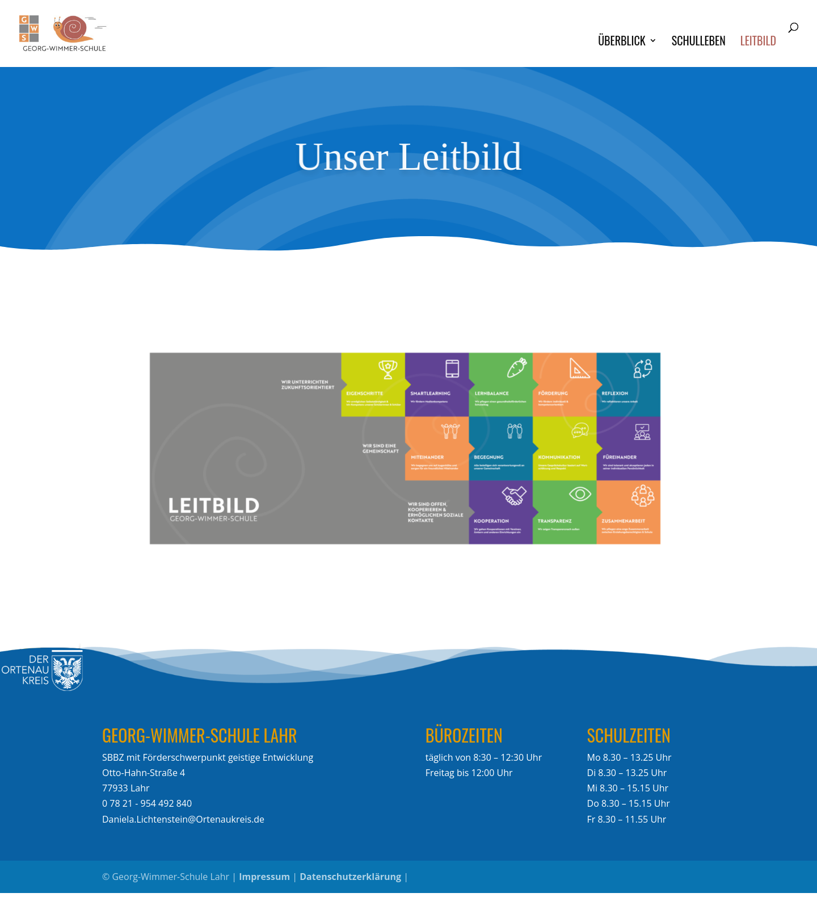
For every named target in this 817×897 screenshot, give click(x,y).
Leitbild (758, 42)
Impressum (264, 876)
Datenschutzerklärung (350, 876)
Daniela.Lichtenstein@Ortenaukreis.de (183, 819)
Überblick (621, 42)
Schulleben (699, 42)
